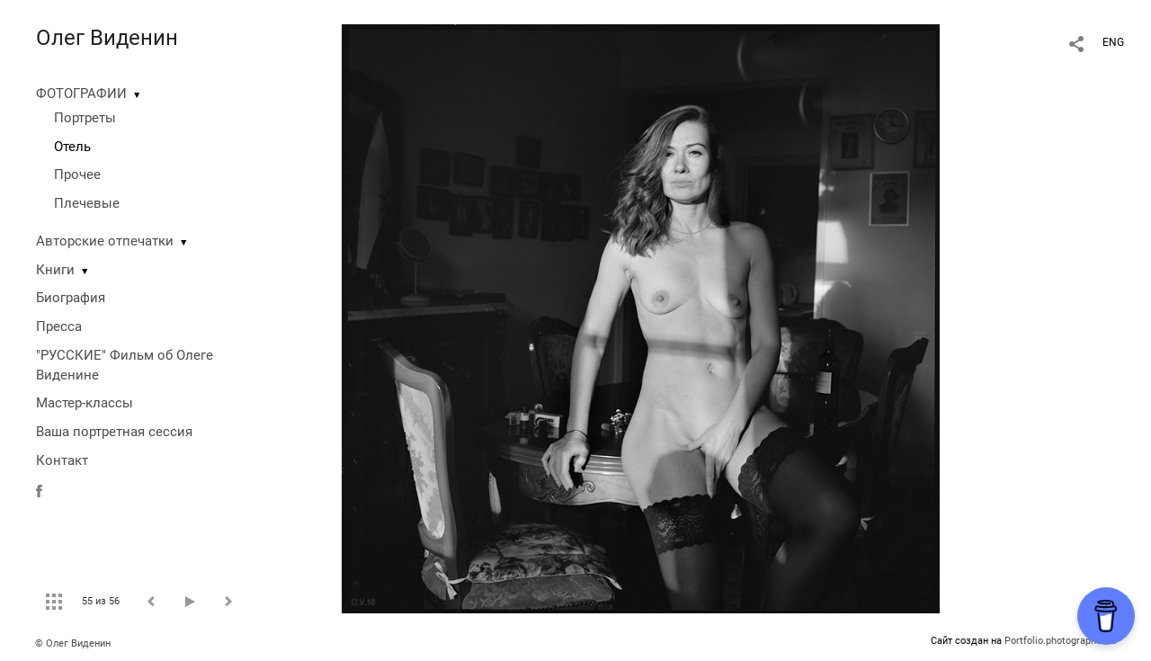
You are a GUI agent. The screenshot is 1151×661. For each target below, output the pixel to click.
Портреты (85, 118)
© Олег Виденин (73, 643)
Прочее (77, 174)
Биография (70, 298)
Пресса (59, 326)
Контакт (62, 460)
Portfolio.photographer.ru (1060, 641)
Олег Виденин (107, 37)
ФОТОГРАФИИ (81, 93)
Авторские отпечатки (105, 241)
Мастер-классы (84, 403)
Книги (55, 270)
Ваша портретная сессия (114, 432)
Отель (72, 146)
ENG (1113, 42)
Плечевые (87, 203)
